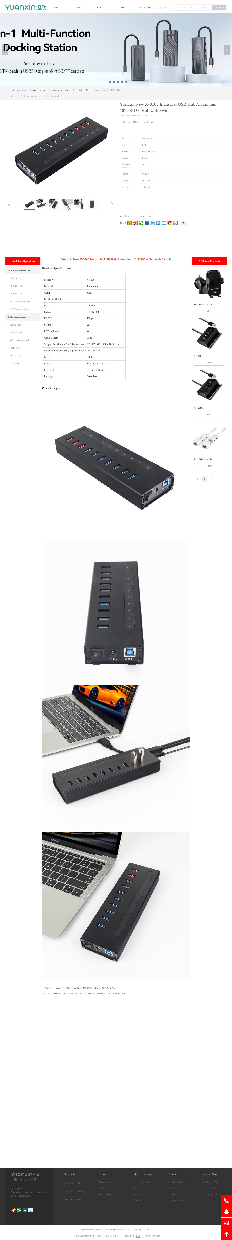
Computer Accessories (61, 90)
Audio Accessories (17, 316)
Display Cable (16, 332)
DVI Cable (14, 363)
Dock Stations (16, 278)
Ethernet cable (16, 325)
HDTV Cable (16, 348)
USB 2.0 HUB (16, 293)
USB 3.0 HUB (82, 90)
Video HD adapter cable (20, 340)
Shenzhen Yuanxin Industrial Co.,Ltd (29, 90)
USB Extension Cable (19, 309)
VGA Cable (15, 355)
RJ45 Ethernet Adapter (20, 301)
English (162, 7)
